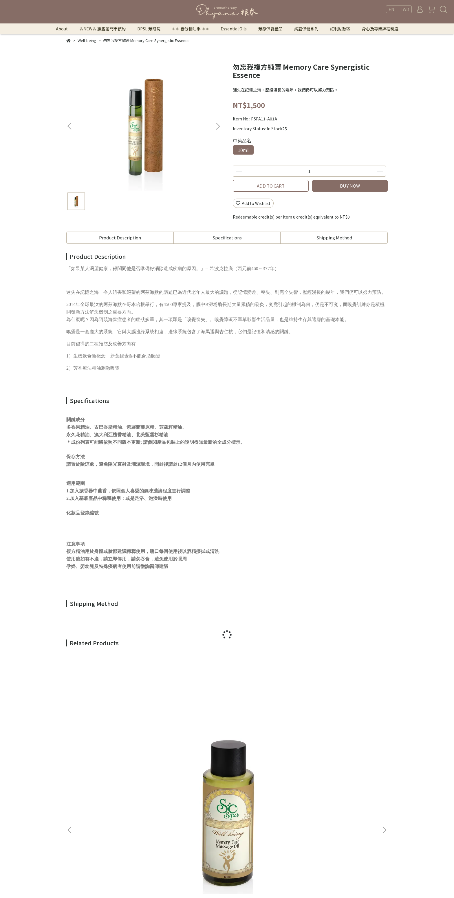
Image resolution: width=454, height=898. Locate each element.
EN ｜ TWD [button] (399, 9)
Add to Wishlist (253, 203)
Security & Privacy (158, 808)
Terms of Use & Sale (160, 799)
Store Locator (154, 834)
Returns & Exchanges (161, 817)
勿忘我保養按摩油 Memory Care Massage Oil (106, 729)
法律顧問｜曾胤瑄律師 (161, 791)
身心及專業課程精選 (380, 29)
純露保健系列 (306, 29)
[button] (217, 126)
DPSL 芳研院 (148, 29)
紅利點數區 (340, 29)
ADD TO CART (271, 186)
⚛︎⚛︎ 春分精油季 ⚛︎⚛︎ (190, 29)
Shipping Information (162, 826)
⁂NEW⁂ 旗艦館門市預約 (102, 29)
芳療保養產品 (270, 29)
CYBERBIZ (277, 883)
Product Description (120, 237)
